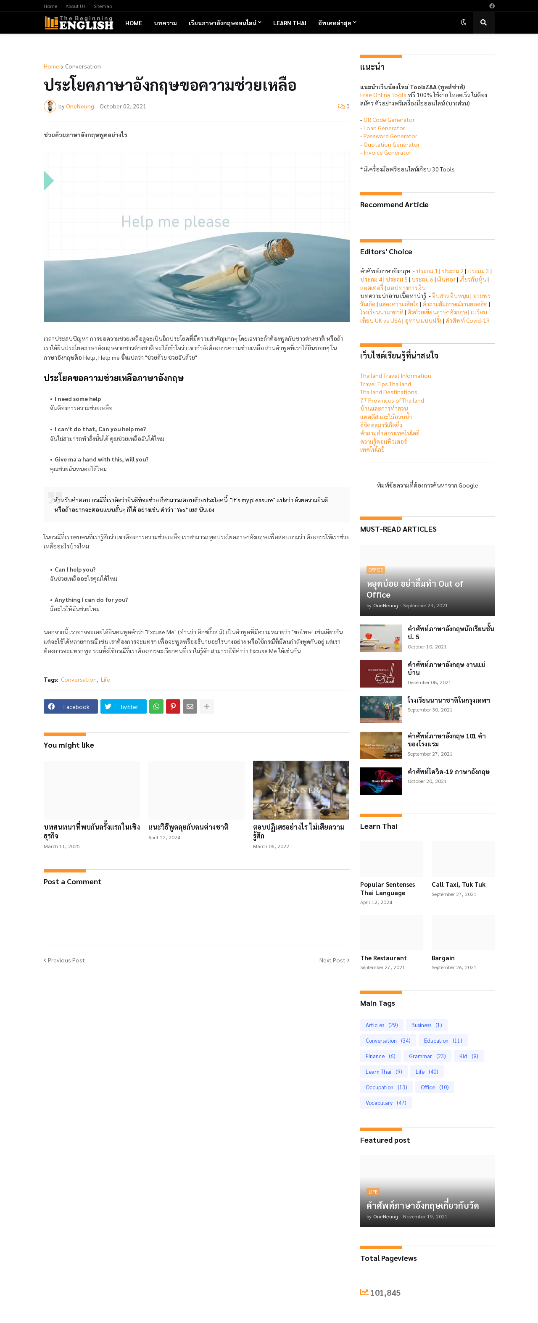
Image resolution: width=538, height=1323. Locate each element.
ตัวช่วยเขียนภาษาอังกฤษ (437, 312)
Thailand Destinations (388, 391)
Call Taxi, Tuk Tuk (458, 884)
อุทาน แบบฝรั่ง (423, 320)
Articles (382, 1025)
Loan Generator (384, 128)
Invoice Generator (387, 152)
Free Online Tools (383, 94)
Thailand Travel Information (395, 375)
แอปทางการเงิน (406, 287)
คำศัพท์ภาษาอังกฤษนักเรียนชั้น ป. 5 (451, 633)
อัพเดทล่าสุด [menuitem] (334, 22)
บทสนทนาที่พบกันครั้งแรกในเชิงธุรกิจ (92, 831)
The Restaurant (383, 958)
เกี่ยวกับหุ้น (472, 279)
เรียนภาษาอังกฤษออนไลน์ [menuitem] (222, 22)
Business (426, 1025)
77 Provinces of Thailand (392, 400)
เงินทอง (446, 279)
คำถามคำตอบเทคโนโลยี (389, 433)
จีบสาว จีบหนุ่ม (450, 295)
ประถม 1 (427, 270)
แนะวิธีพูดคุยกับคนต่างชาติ (188, 827)
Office (435, 1087)
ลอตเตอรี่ (371, 287)
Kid (468, 1056)
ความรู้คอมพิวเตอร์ (383, 441)
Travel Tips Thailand (385, 383)
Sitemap (103, 6)
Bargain (443, 958)
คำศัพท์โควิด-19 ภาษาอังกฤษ (449, 771)
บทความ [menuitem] (165, 22)
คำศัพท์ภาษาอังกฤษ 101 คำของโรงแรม (447, 740)
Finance (381, 1056)
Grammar (427, 1056)
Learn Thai (384, 1071)
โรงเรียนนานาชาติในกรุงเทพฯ (449, 700)
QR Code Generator (389, 119)
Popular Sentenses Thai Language (387, 888)
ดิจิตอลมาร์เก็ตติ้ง (381, 425)
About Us (75, 6)
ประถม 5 (397, 279)
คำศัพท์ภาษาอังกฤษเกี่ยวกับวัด (423, 1205)
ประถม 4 (371, 279)
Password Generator (390, 136)
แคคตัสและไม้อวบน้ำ (386, 416)
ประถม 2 (453, 270)
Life (105, 679)
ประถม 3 (478, 270)
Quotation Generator (392, 144)
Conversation (83, 66)
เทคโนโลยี (372, 449)
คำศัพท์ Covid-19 (468, 320)
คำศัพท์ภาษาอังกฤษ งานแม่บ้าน (446, 668)
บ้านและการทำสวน (384, 408)
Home (50, 6)
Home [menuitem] (133, 22)
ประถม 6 (422, 279)
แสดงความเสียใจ (399, 304)
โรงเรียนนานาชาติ (382, 312)
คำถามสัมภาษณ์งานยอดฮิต (455, 304)
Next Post (332, 960)
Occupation (386, 1087)
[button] (463, 23)
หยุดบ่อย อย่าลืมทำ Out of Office (415, 589)
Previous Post (66, 960)
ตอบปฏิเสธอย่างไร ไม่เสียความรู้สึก (299, 831)
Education (443, 1040)
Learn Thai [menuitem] (289, 22)
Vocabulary (386, 1102)
